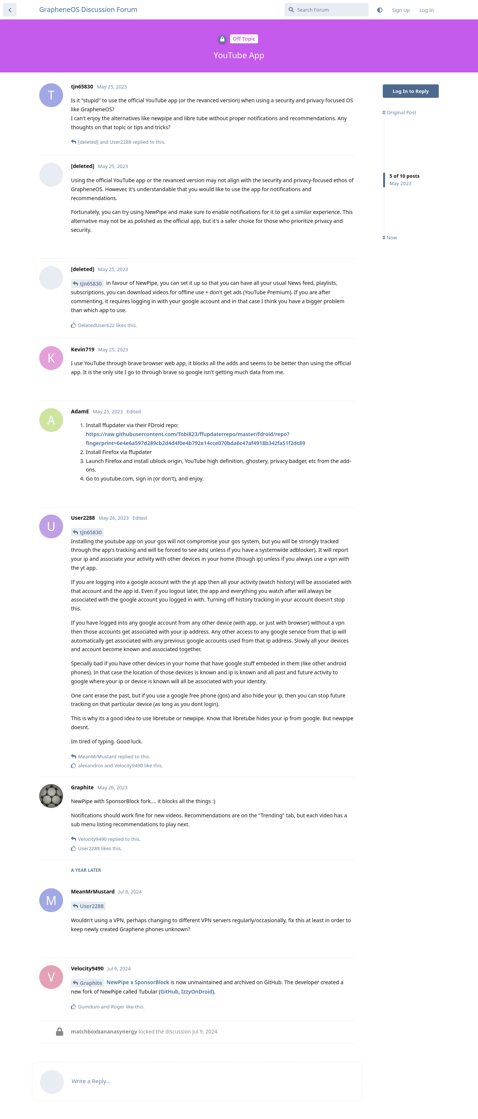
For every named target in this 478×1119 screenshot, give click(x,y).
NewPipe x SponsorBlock (137, 982)
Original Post (399, 112)
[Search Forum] (327, 9)
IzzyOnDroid (196, 991)
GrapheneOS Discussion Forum (88, 9)
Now (389, 237)
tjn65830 (91, 283)
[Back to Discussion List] (9, 9)
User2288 (92, 906)
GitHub (170, 991)
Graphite (91, 982)
